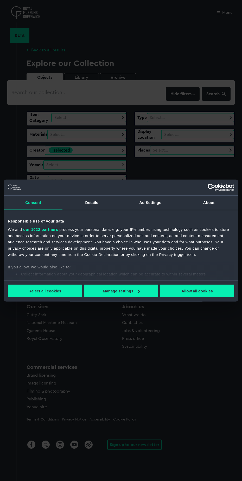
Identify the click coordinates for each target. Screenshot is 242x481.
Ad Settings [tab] (150, 202)
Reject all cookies (45, 291)
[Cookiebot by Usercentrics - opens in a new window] (211, 187)
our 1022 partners (40, 229)
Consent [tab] (33, 202)
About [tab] (209, 202)
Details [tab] (91, 202)
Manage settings (121, 291)
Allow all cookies (197, 291)
